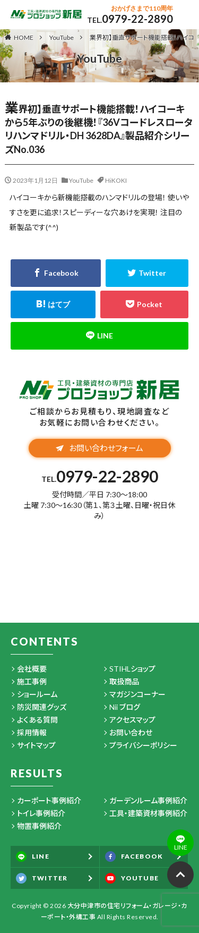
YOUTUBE (132, 878)
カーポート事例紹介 (49, 800)
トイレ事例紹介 (41, 813)
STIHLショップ (132, 668)
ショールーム (37, 694)
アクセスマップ (132, 719)
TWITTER (41, 878)
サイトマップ (36, 745)
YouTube (61, 37)
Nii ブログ (124, 706)
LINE (32, 856)
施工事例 (32, 681)
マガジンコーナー (137, 694)
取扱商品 (124, 681)
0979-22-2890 (137, 18)
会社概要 (32, 668)
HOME (23, 37)
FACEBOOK (134, 856)
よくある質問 (37, 719)
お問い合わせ (130, 732)
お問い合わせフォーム (99, 448)
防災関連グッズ (41, 706)
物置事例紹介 (39, 825)
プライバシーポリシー (143, 745)
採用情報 (32, 732)
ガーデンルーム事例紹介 (148, 800)
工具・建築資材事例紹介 (148, 813)
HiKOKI (116, 180)
